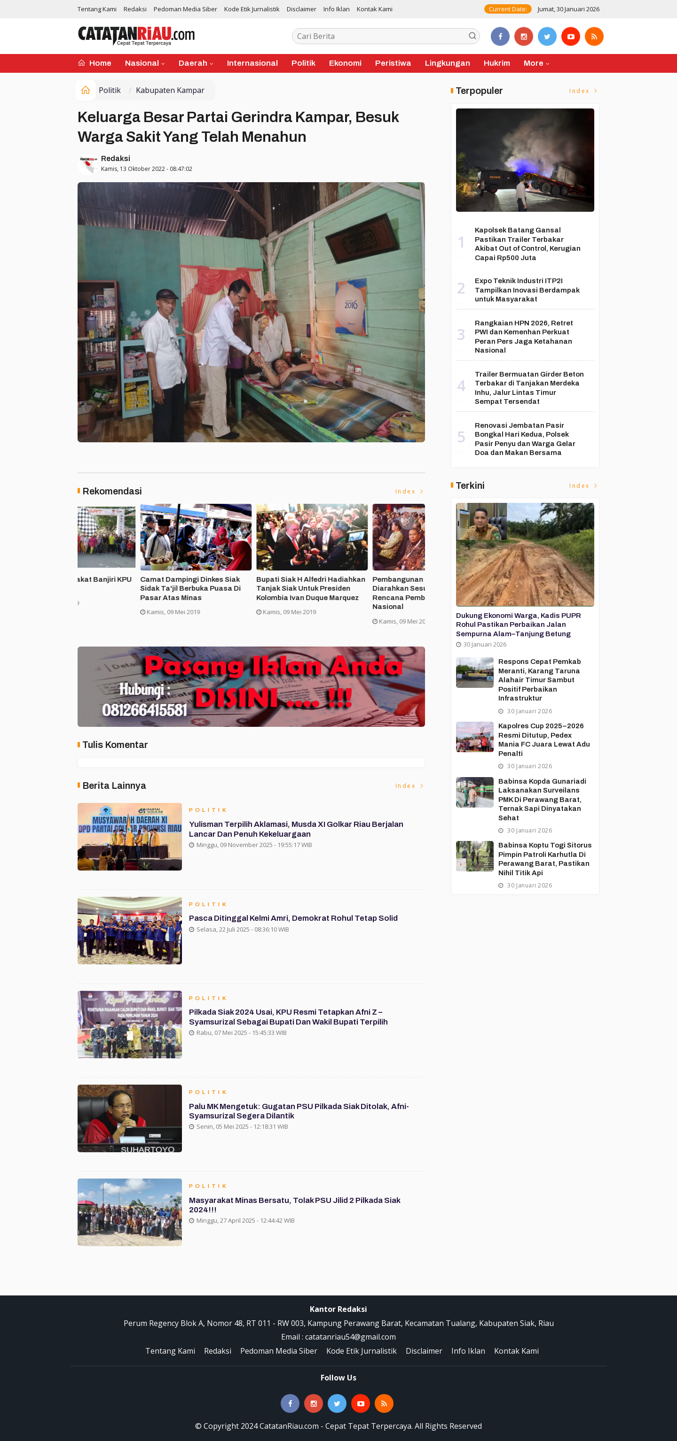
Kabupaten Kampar (170, 90)
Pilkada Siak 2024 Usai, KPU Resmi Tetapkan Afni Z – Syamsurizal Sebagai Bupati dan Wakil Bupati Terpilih (290, 1018)
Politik (303, 63)
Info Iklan (336, 9)
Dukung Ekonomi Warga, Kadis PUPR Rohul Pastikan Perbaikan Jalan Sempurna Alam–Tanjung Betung (518, 625)
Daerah (193, 63)
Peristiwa (393, 63)
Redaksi (135, 9)
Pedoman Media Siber (185, 9)
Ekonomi (345, 63)
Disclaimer (301, 9)
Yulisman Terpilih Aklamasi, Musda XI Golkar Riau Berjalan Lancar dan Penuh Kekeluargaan (298, 830)
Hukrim (497, 63)
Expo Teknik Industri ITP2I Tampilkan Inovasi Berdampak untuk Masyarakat (527, 290)
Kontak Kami (375, 9)
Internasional (252, 63)
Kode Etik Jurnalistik (252, 9)
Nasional (142, 63)
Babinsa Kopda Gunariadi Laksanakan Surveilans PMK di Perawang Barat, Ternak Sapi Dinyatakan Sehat (542, 800)
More (533, 63)
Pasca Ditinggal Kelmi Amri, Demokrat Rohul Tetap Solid (295, 919)
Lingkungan (447, 63)
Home (94, 63)
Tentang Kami (97, 9)
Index (410, 491)
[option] (136, 568)
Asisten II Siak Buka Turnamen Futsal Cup (246, 584)
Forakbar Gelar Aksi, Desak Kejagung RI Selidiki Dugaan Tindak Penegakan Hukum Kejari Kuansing (133, 593)
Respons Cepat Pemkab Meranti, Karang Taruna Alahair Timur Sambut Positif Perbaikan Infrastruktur (539, 680)
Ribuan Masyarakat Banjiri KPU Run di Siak (363, 584)
